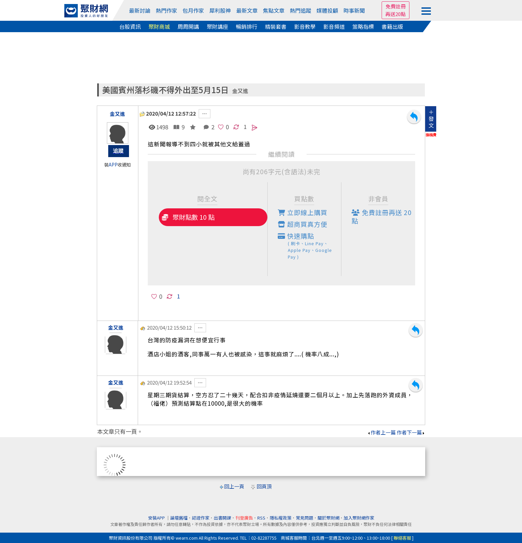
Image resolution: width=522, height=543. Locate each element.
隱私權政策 (280, 518)
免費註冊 (396, 6)
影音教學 (305, 26)
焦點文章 (273, 10)
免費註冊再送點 (381, 216)
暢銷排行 (246, 26)
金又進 (240, 91)
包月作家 (193, 10)
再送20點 (395, 13)
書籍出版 (392, 26)
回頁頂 (264, 486)
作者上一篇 (381, 432)
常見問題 (304, 518)
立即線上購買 (302, 212)
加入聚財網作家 (359, 518)
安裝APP (157, 518)
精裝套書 (275, 26)
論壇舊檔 (179, 518)
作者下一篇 (411, 432)
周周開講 (188, 26)
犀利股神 (220, 10)
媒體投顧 (327, 10)
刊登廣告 (244, 518)
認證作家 (200, 518)
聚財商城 (159, 26)
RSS (261, 518)
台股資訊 (130, 26)
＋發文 (431, 118)
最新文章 (247, 10)
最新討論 (139, 10)
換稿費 (431, 134)
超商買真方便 (302, 224)
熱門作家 (166, 10)
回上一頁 (234, 486)
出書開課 (222, 518)
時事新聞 (354, 10)
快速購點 (309, 245)
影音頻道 (334, 26)
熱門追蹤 (300, 10)
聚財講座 (217, 26)
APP (113, 164)
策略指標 (363, 26)
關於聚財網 (328, 518)
